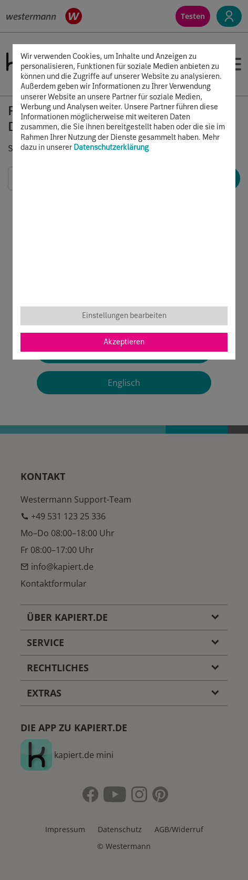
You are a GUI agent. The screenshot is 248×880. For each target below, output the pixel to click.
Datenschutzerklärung (111, 147)
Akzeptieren (124, 342)
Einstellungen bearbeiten (124, 316)
